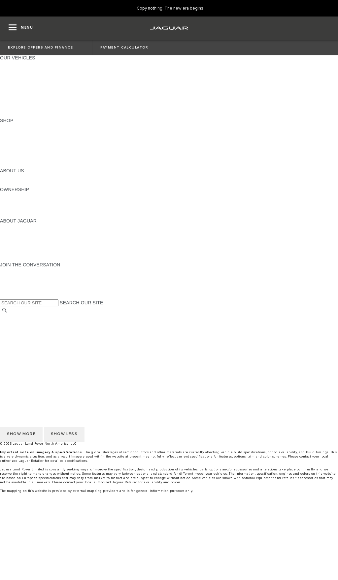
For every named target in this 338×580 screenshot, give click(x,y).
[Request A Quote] (169, 563)
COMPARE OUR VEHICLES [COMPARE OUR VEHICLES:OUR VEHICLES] (30, 108)
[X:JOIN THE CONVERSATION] (4, 296)
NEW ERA (11, 114)
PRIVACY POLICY (19, 329)
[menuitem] (169, 518)
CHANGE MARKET (20, 317)
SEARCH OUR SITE (81, 302)
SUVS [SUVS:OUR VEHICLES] (6, 70)
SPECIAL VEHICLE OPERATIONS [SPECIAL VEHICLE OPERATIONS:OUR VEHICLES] (36, 95)
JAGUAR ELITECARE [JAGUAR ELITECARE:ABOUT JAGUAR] (23, 233)
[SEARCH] (4, 310)
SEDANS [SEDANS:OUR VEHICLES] (9, 89)
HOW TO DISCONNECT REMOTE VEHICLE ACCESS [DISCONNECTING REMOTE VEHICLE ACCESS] (57, 367)
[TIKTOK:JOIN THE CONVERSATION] (11, 277)
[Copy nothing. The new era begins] (170, 8)
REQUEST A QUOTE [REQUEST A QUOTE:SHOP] (22, 139)
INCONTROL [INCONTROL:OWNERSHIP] (14, 202)
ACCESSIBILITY (17, 348)
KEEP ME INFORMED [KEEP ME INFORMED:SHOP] (24, 145)
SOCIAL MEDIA (16, 354)
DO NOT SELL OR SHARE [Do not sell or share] (28, 335)
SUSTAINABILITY (19, 183)
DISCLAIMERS (16, 360)
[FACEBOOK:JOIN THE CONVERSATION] (15, 289)
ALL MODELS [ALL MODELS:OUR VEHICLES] (14, 64)
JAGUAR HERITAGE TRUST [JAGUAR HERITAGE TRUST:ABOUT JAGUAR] (30, 252)
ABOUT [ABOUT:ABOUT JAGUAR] (8, 227)
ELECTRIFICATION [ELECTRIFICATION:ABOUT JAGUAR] (21, 239)
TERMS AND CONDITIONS (29, 342)
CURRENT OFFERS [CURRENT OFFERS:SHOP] (22, 126)
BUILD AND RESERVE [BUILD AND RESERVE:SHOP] (24, 133)
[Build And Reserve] (169, 550)
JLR (4, 177)
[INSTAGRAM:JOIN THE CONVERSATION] (16, 271)
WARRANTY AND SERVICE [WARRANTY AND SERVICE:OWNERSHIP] (30, 208)
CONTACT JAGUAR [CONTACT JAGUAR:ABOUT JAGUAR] (21, 246)
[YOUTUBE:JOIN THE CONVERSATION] (14, 283)
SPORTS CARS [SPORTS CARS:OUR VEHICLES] (17, 82)
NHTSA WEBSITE (19, 323)
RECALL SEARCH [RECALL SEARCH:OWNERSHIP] (19, 214)
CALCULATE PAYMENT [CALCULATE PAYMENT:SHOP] (25, 151)
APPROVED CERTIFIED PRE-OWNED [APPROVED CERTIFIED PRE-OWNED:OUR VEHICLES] (41, 101)
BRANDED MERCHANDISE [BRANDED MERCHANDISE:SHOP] (29, 164)
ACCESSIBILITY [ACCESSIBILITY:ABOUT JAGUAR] (17, 258)
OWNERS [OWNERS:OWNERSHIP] (10, 195)
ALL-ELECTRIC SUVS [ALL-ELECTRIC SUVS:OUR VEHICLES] (24, 76)
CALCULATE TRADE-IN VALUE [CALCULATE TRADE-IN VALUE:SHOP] (34, 158)
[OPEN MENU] (21, 28)
